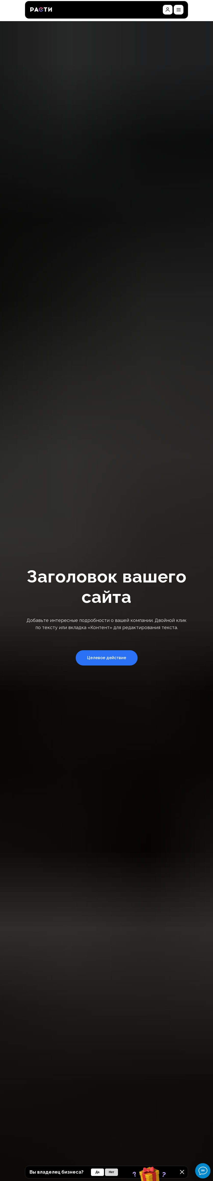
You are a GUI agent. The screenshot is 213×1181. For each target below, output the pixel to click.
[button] (178, 10)
